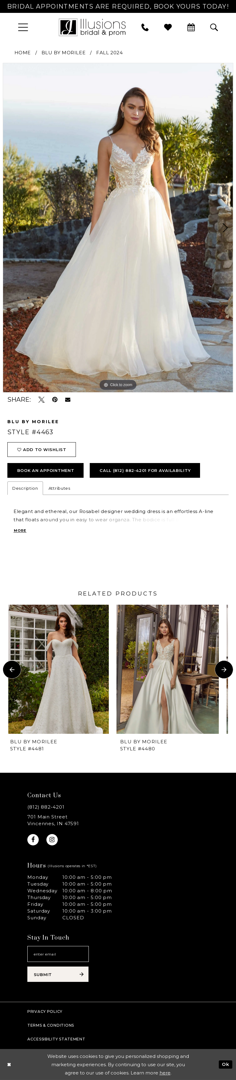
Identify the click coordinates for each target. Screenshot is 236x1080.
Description (25, 488)
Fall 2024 (109, 53)
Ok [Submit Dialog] (225, 1064)
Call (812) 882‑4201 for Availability (145, 470)
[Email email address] (58, 954)
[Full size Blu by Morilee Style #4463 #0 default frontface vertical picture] (118, 227)
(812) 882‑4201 (46, 807)
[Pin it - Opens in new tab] (54, 399)
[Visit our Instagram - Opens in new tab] (52, 839)
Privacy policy (44, 1011)
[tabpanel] (118, 227)
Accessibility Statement (56, 1039)
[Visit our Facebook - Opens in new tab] (33, 839)
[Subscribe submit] (58, 974)
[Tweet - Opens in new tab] (41, 399)
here (165, 1073)
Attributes (59, 488)
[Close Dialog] (9, 1064)
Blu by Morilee (63, 53)
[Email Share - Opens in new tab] (67, 399)
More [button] (20, 530)
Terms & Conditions (50, 1025)
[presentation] (63, 669)
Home (22, 53)
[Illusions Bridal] (92, 27)
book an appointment (45, 470)
